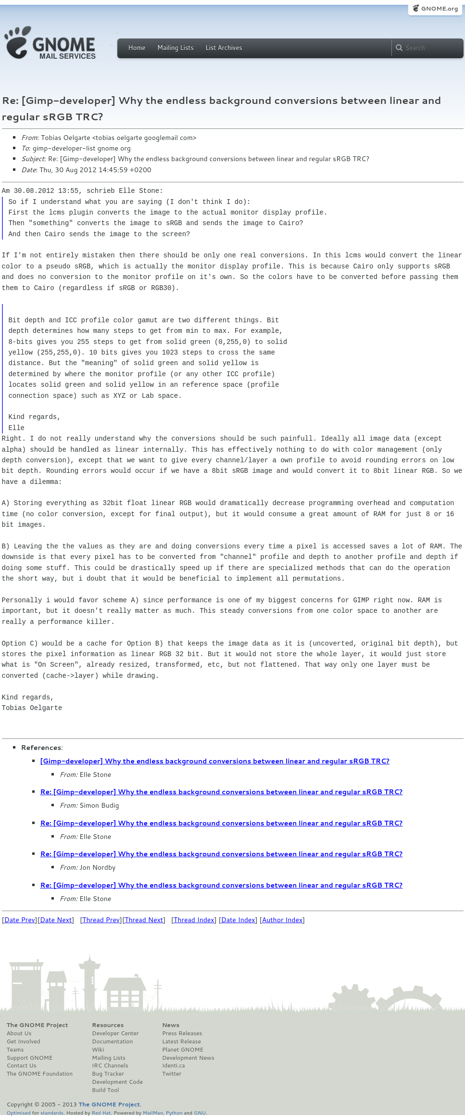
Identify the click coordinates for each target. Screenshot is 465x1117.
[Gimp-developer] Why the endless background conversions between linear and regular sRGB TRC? (215, 761)
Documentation (112, 1041)
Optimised (19, 1112)
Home (137, 47)
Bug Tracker (108, 1074)
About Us (19, 1033)
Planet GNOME (182, 1050)
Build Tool (105, 1090)
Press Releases (182, 1033)
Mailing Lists (175, 47)
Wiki (98, 1050)
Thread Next (144, 920)
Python (174, 1112)
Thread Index (194, 920)
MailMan (153, 1112)
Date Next (56, 920)
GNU (200, 1112)
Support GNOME (30, 1058)
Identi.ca (173, 1065)
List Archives (223, 47)
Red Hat (101, 1112)
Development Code (117, 1082)
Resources (108, 1025)
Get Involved (23, 1041)
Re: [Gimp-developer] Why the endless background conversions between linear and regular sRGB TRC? (221, 792)
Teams (15, 1050)
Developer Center (115, 1033)
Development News (188, 1058)
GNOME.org (439, 8)
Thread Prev (101, 920)
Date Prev (19, 920)
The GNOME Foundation (40, 1074)
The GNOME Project (37, 1025)
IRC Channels (110, 1065)
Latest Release (181, 1041)
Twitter (171, 1074)
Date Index (238, 920)
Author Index (282, 920)
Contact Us (22, 1065)
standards (51, 1112)
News (170, 1025)
